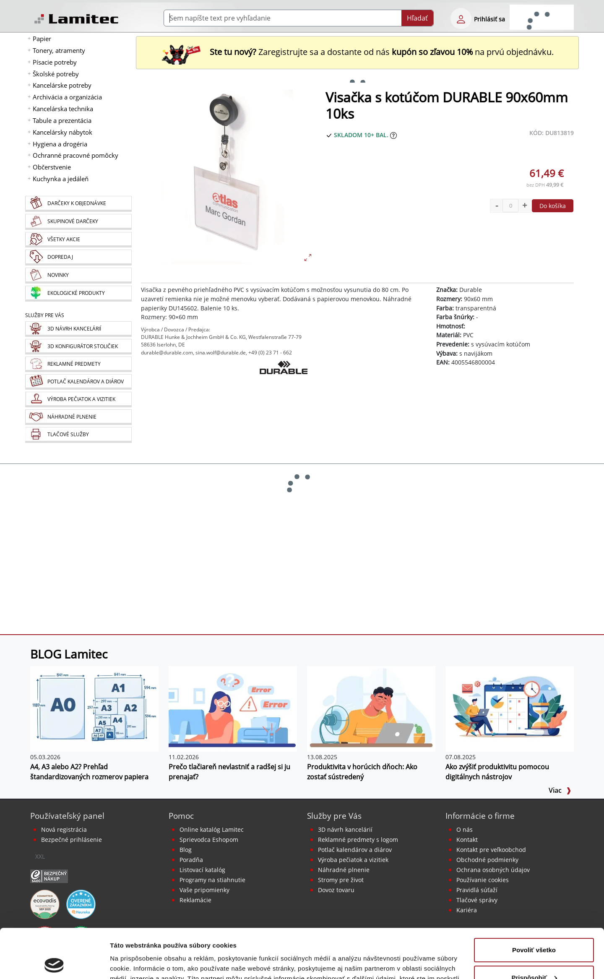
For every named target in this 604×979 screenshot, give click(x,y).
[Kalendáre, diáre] (78, 382)
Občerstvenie (52, 167)
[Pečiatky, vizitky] (78, 399)
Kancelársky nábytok (62, 132)
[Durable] (283, 382)
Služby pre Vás (334, 815)
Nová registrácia (64, 829)
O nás (464, 829)
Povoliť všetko (534, 900)
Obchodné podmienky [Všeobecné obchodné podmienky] (487, 860)
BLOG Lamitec (68, 654)
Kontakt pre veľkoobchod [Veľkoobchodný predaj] (491, 850)
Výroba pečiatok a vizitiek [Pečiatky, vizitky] (353, 860)
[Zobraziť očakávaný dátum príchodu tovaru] (393, 135)
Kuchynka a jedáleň (61, 178)
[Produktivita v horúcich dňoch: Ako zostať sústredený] (371, 708)
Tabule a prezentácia (62, 120)
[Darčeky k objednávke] (78, 203)
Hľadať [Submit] (417, 18)
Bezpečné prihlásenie (71, 840)
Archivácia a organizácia (67, 97)
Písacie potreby (55, 62)
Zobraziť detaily (134, 962)
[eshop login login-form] (460, 18)
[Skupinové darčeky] (78, 221)
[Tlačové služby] (78, 435)
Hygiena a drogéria (60, 144)
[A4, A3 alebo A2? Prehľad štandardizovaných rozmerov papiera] (94, 708)
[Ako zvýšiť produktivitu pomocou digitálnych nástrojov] (509, 708)
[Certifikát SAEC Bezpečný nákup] (49, 875)
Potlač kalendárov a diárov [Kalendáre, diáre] (355, 850)
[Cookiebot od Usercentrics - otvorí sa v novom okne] (54, 962)
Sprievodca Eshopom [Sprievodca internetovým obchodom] (209, 840)
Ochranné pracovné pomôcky (75, 155)
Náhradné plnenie (344, 870)
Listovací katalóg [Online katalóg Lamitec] (202, 870)
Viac (560, 790)
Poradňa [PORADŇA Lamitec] (191, 860)
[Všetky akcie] (78, 239)
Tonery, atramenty (59, 50)
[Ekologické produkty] (78, 293)
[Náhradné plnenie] (78, 417)
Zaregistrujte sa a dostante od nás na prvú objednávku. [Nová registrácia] (357, 51)
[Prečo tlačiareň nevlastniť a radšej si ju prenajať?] (233, 708)
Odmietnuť (534, 955)
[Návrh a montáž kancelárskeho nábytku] (78, 329)
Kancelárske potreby (62, 85)
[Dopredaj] (78, 257)
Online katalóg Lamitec (212, 829)
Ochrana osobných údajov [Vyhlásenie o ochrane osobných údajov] (493, 870)
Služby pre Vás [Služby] (44, 315)
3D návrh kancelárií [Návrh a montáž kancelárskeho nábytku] (345, 829)
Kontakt (467, 840)
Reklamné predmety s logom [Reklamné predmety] (358, 840)
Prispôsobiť (534, 928)
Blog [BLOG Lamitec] (186, 850)
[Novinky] (78, 275)
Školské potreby (56, 74)
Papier (42, 38)
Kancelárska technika (63, 108)
